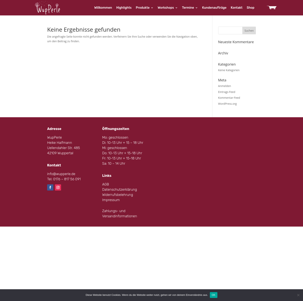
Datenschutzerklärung (119, 189)
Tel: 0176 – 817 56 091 (64, 179)
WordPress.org (227, 103)
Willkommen (103, 7)
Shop (250, 7)
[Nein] (298, 295)
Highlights (123, 7)
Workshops (166, 7)
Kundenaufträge (214, 7)
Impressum (111, 200)
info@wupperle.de (61, 174)
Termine (188, 7)
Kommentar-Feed (229, 97)
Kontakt (237, 7)
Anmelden (224, 86)
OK (213, 294)
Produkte (143, 7)
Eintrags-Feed (226, 92)
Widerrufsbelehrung (117, 195)
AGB (105, 184)
